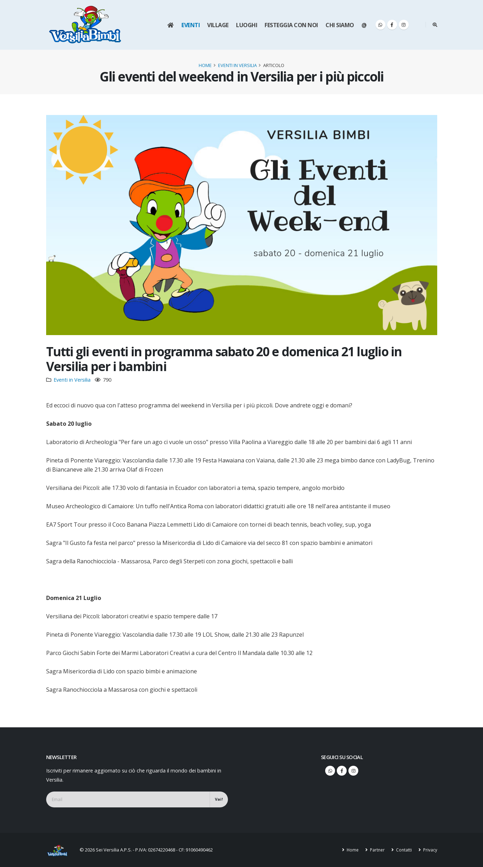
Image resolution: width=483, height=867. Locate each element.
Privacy (429, 850)
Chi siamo (340, 25)
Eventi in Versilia (237, 65)
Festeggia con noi (291, 25)
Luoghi (246, 25)
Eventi (190, 25)
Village (218, 25)
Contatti (402, 850)
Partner (375, 850)
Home (205, 65)
